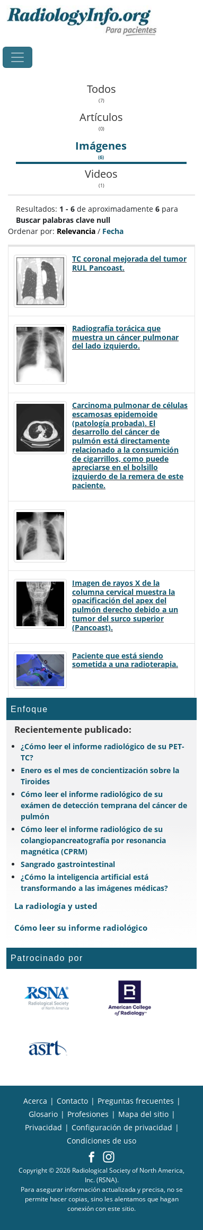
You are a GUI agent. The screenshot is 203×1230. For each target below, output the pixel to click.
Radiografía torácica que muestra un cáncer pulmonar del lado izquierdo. (125, 337)
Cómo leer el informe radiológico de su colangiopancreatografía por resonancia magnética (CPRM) (93, 840)
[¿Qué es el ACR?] (129, 998)
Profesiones (88, 1114)
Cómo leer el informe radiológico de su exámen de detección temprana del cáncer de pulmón (104, 805)
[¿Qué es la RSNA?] (47, 998)
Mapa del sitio (143, 1114)
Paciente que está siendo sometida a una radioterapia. (125, 660)
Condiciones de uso (101, 1141)
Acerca (35, 1101)
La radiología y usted (56, 906)
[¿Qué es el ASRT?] (47, 1048)
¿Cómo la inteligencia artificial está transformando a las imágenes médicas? (94, 882)
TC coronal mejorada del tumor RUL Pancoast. (129, 263)
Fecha (112, 231)
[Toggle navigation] (17, 57)
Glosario (43, 1114)
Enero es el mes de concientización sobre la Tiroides (100, 775)
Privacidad (43, 1127)
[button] (91, 1158)
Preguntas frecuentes (136, 1101)
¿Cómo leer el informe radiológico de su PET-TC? (102, 752)
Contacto (72, 1101)
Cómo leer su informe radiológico (80, 927)
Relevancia (76, 231)
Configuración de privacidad (122, 1127)
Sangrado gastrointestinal (68, 864)
